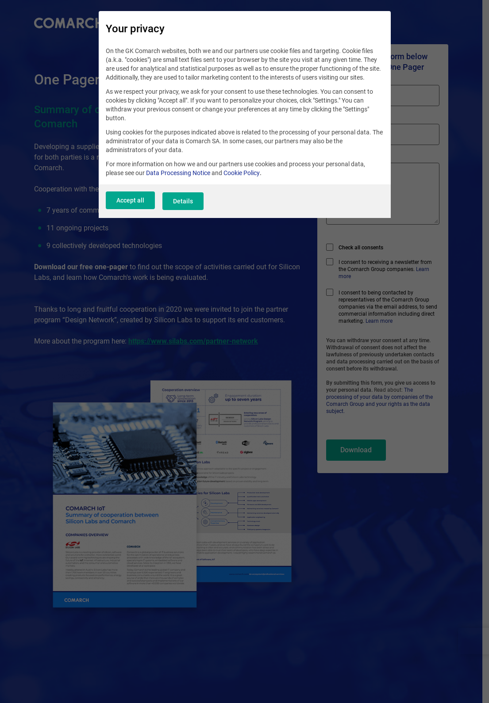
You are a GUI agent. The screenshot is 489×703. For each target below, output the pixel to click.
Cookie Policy (241, 177)
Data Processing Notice (178, 177)
